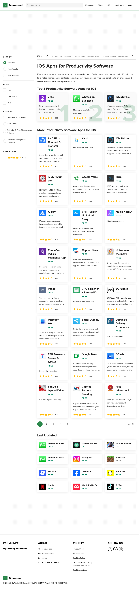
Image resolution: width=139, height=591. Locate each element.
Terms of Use (78, 553)
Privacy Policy (78, 549)
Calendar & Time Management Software (17, 131)
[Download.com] (12, 5)
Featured (9, 62)
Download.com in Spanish (48, 563)
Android (118, 5)
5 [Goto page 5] (67, 424)
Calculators (10, 123)
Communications (79, 56)
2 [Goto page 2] (46, 424)
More (131, 5)
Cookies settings (80, 570)
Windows (89, 5)
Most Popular (10, 69)
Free (7, 90)
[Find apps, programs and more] (54, 5)
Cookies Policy (79, 558)
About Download (45, 549)
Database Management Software (15, 141)
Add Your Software (46, 553)
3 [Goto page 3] (53, 424)
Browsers (67, 56)
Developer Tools (93, 56)
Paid (7, 103)
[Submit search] (28, 5)
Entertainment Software (126, 56)
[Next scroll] (132, 56)
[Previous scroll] (47, 56)
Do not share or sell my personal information (82, 564)
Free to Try (10, 96)
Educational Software (108, 56)
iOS (108, 5)
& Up (14, 157)
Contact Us (42, 558)
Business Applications (14, 117)
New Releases (11, 75)
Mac (100, 5)
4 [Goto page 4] (60, 424)
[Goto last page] (131, 424)
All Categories (57, 56)
